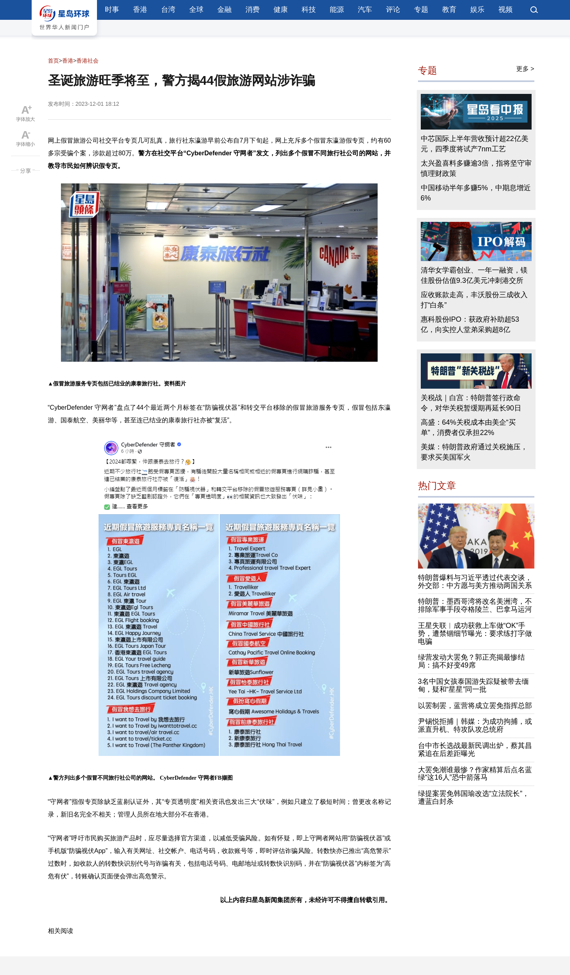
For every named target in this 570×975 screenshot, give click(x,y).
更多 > (525, 68)
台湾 (168, 9)
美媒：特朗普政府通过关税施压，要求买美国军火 (474, 452)
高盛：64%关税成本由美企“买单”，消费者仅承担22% (468, 427)
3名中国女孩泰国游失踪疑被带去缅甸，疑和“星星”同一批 (473, 685)
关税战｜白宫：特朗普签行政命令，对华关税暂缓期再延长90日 (471, 403)
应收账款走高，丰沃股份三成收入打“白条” (474, 300)
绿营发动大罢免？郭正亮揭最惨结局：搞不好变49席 (471, 661)
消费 (252, 9)
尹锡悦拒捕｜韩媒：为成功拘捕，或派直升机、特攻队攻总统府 (475, 725)
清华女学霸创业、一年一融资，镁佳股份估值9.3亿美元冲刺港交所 (474, 275)
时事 (112, 9)
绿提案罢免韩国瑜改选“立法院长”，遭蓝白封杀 (474, 797)
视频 (505, 9)
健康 (281, 9)
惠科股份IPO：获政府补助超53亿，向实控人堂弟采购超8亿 (470, 324)
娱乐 (477, 9)
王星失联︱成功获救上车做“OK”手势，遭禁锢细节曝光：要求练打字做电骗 (475, 633)
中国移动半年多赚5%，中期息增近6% (476, 193)
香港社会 (87, 60)
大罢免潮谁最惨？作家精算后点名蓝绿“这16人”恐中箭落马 (475, 774)
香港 (140, 9)
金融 (224, 9)
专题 (421, 9)
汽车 (365, 9)
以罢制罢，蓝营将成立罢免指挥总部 (475, 706)
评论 (393, 9)
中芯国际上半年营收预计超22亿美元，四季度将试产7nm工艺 (474, 144)
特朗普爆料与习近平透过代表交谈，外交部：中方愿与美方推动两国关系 (475, 582)
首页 (53, 60)
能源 (337, 9)
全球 (196, 9)
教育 (449, 9)
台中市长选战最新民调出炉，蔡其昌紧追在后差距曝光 (475, 749)
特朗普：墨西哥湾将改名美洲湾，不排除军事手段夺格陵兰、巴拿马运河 (475, 605)
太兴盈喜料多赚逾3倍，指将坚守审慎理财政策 (476, 168)
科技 (309, 9)
